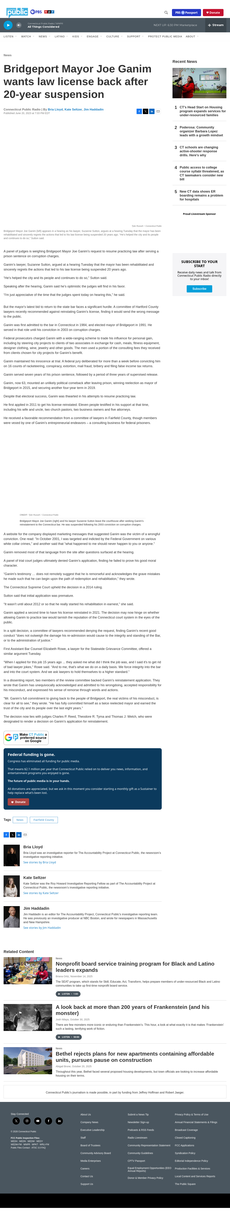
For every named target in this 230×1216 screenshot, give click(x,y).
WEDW (30, 1149)
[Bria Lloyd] (12, 863)
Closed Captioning (185, 1146)
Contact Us (86, 1184)
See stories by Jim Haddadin (42, 936)
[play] (8, 33)
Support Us (86, 1192)
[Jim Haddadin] (12, 925)
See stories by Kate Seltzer (41, 901)
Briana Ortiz (62, 984)
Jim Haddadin (94, 117)
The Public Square (185, 1192)
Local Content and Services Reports (195, 1184)
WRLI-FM (44, 1152)
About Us (85, 1122)
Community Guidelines (140, 1161)
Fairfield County (44, 828)
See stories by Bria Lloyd (39, 870)
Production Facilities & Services (192, 1176)
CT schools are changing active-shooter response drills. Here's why (199, 159)
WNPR (26, 1152)
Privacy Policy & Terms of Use (191, 1122)
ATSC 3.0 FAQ (38, 1156)
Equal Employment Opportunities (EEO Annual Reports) (149, 1177)
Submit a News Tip (138, 1122)
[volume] (19, 33)
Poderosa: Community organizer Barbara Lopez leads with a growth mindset (201, 139)
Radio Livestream (137, 1146)
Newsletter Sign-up (138, 1130)
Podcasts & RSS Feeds (141, 1138)
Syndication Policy (185, 1161)
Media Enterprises (90, 1169)
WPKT (35, 1152)
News (8, 63)
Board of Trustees (90, 1153)
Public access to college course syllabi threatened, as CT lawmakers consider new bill (202, 181)
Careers (84, 1176)
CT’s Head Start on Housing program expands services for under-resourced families (203, 119)
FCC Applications (184, 1153)
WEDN (22, 1149)
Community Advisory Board (95, 1161)
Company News (89, 1130)
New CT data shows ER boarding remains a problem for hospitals (201, 203)
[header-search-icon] (169, 16)
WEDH (14, 1149)
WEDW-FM (16, 1152)
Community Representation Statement (149, 1153)
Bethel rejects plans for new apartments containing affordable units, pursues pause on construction (135, 1065)
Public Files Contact (20, 1156)
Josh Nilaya (62, 1027)
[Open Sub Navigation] (16, 44)
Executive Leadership (92, 1138)
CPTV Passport (136, 1169)
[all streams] (215, 33)
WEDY (39, 1149)
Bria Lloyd (55, 117)
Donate (217, 16)
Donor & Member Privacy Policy (145, 1186)
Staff (83, 1146)
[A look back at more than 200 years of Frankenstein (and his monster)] (28, 1025)
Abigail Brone (63, 1074)
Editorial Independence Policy (191, 1169)
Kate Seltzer (73, 117)
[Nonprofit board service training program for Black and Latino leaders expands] (28, 978)
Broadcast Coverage (186, 1138)
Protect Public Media (165, 44)
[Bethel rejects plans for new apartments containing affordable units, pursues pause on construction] (28, 1068)
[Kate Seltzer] (12, 894)
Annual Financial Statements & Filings (196, 1130)
